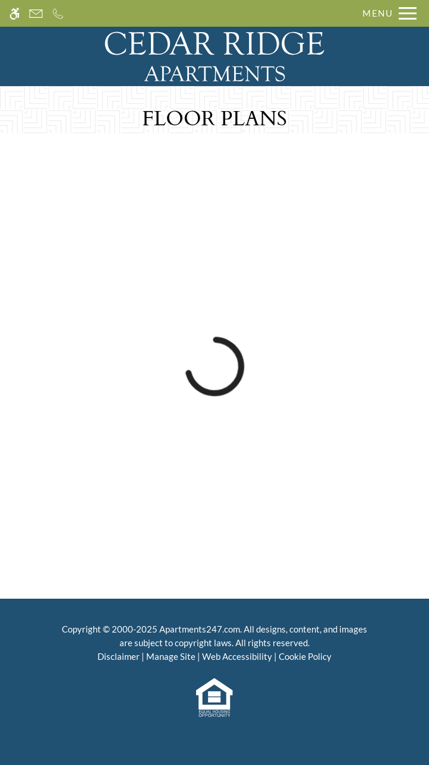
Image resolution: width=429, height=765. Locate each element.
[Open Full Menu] (386, 13)
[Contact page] (36, 13)
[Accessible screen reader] (14, 13)
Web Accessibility (237, 656)
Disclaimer (118, 656)
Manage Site (170, 656)
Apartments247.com (199, 629)
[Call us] (58, 13)
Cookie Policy (305, 656)
